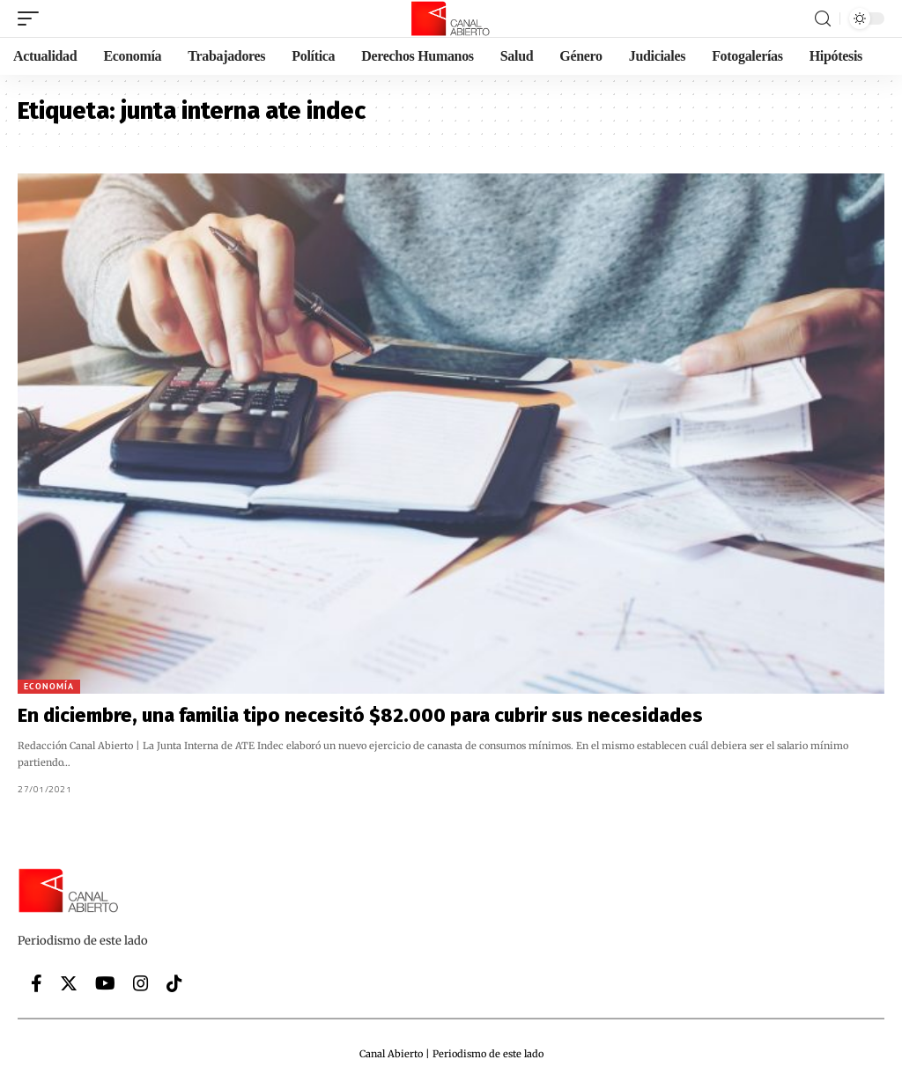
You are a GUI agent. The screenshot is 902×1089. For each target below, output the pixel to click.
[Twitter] (68, 983)
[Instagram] (141, 983)
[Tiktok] (174, 983)
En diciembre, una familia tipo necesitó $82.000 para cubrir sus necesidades (360, 715)
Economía (49, 686)
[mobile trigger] (33, 18)
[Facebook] (36, 983)
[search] (822, 19)
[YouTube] (105, 983)
